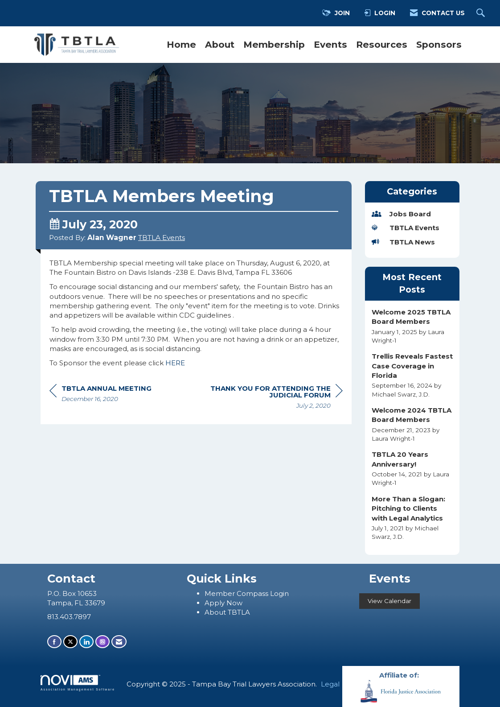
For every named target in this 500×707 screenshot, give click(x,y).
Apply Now (223, 603)
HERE (175, 363)
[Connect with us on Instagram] (102, 641)
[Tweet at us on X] (70, 641)
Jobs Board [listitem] (401, 214)
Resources (381, 44)
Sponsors (439, 44)
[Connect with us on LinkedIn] (86, 641)
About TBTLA (227, 612)
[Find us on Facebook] (54, 641)
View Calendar (389, 600)
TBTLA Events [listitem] (405, 227)
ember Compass (240, 593)
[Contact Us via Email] (119, 641)
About (219, 44)
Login (279, 593)
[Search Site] (481, 13)
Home (181, 44)
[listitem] (412, 326)
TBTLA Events (161, 237)
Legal (330, 684)
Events (330, 44)
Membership (274, 44)
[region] (276, 398)
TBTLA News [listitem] (403, 242)
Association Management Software (78, 683)
